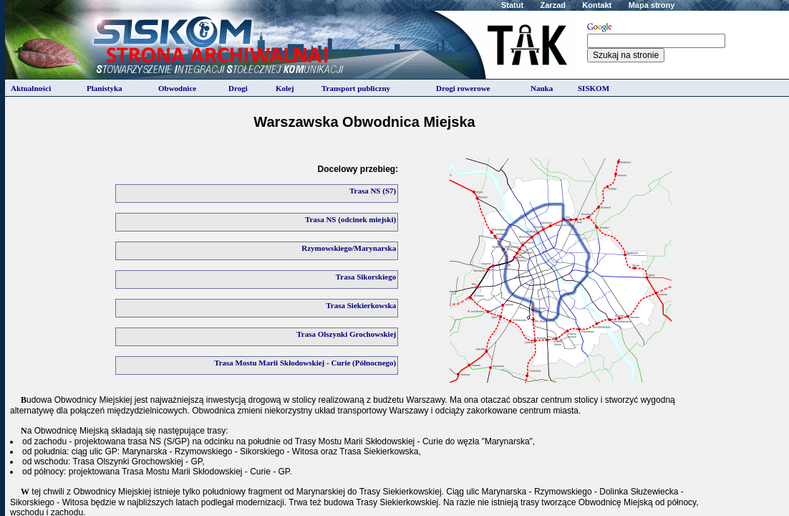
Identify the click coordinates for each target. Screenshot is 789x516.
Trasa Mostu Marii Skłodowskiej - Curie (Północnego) (305, 362)
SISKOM (593, 88)
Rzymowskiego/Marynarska (348, 248)
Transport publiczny (355, 88)
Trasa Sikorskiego (366, 276)
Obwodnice (177, 88)
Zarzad (553, 5)
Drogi (238, 88)
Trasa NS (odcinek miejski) (350, 219)
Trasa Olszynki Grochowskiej (346, 334)
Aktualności (31, 88)
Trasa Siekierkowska (361, 305)
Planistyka (104, 88)
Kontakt (596, 5)
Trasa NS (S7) (372, 190)
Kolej (285, 88)
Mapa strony (652, 5)
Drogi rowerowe (463, 88)
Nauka (542, 88)
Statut (512, 5)
